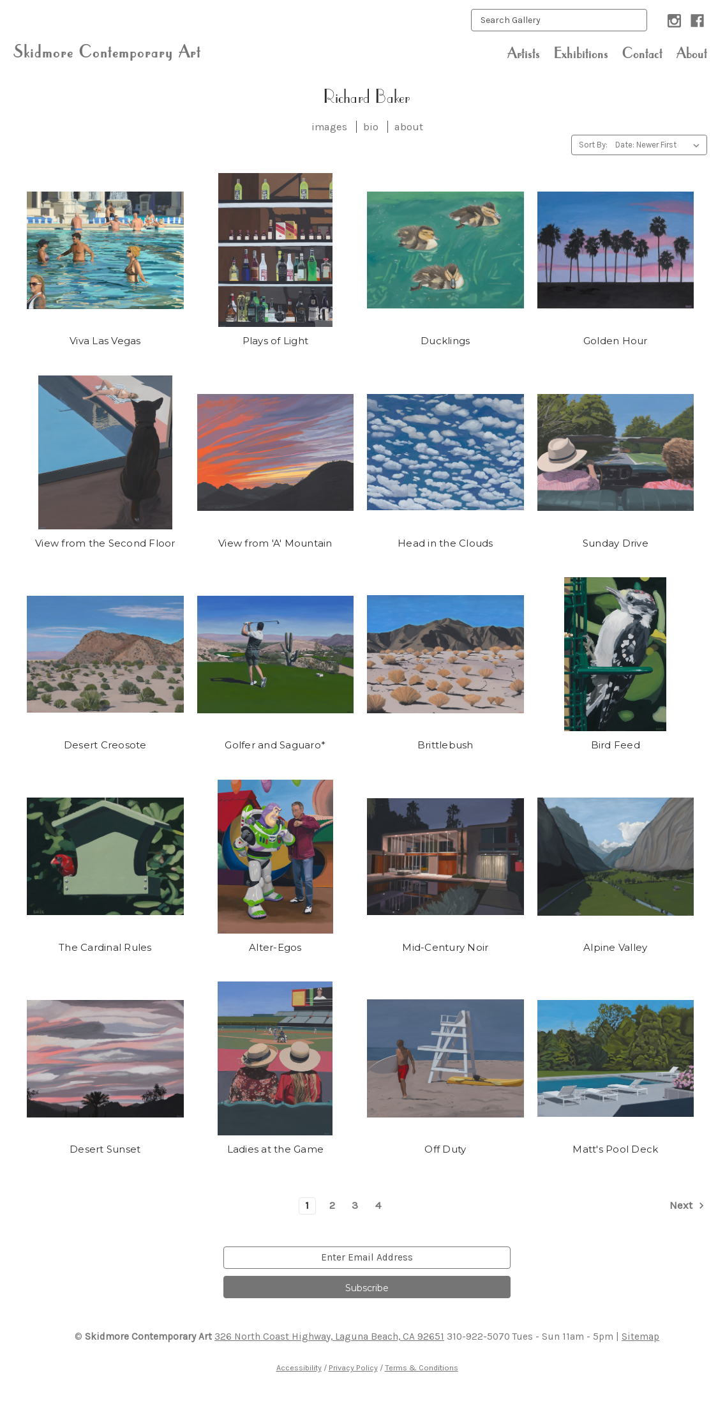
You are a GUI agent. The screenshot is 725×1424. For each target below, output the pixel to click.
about (408, 127)
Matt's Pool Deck (615, 1149)
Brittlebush (445, 745)
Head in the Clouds (445, 543)
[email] (367, 1257)
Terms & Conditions (421, 1367)
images (329, 127)
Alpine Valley (615, 947)
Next (687, 1205)
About (691, 53)
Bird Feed (615, 745)
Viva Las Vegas (105, 341)
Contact (642, 53)
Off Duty (445, 1149)
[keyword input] (559, 20)
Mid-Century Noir (445, 947)
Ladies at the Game (275, 1149)
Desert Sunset (105, 1149)
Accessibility (299, 1367)
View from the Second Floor (105, 543)
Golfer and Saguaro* (275, 745)
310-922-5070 (478, 1336)
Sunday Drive (615, 543)
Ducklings (445, 341)
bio (370, 127)
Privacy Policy (353, 1367)
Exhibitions (581, 53)
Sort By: (593, 144)
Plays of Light (276, 341)
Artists (523, 53)
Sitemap (640, 1336)
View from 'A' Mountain (275, 543)
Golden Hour (615, 341)
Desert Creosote (105, 745)
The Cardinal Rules (105, 947)
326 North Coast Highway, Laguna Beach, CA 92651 (329, 1336)
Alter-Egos (275, 947)
